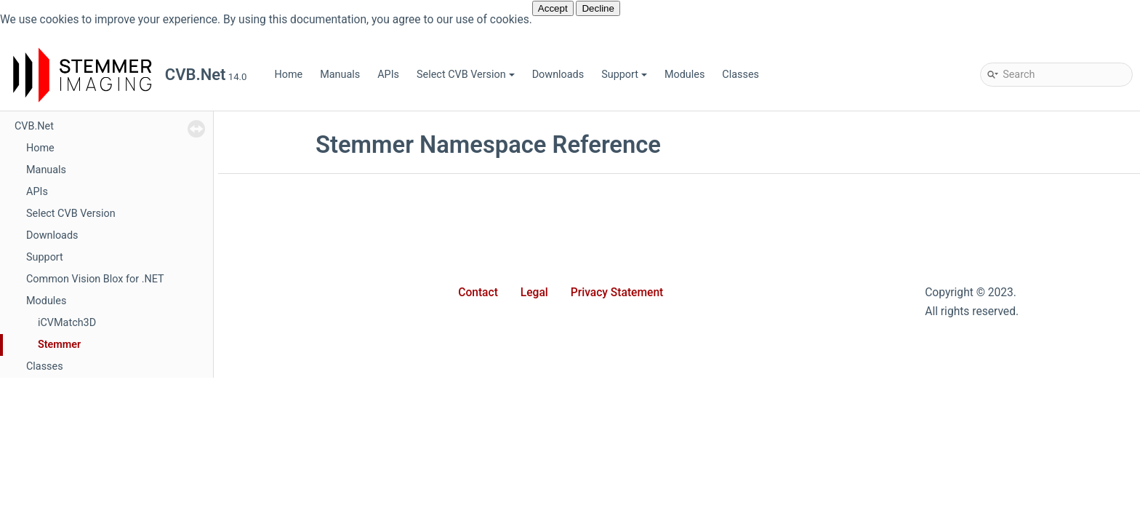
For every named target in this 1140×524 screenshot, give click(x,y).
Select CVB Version (466, 74)
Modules (685, 74)
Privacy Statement (617, 292)
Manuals (340, 74)
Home (288, 74)
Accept (553, 8)
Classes (740, 74)
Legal (534, 292)
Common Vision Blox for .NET (95, 279)
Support (624, 74)
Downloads (558, 74)
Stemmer (59, 344)
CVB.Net (34, 126)
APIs (388, 74)
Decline (598, 8)
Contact (478, 292)
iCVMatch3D (67, 323)
